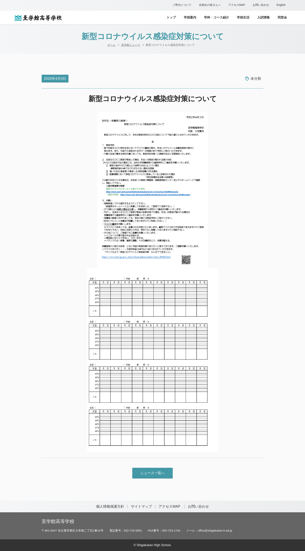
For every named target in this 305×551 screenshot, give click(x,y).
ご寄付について (181, 4)
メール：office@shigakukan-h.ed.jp (209, 530)
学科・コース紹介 (216, 17)
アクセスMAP (236, 4)
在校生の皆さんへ (210, 4)
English (281, 4)
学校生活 (243, 17)
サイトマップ (141, 506)
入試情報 (263, 17)
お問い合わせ (261, 4)
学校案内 (190, 17)
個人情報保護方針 (110, 506)
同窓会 (282, 17)
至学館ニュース (130, 44)
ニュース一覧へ (152, 473)
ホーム (111, 44)
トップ (171, 17)
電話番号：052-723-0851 (125, 530)
